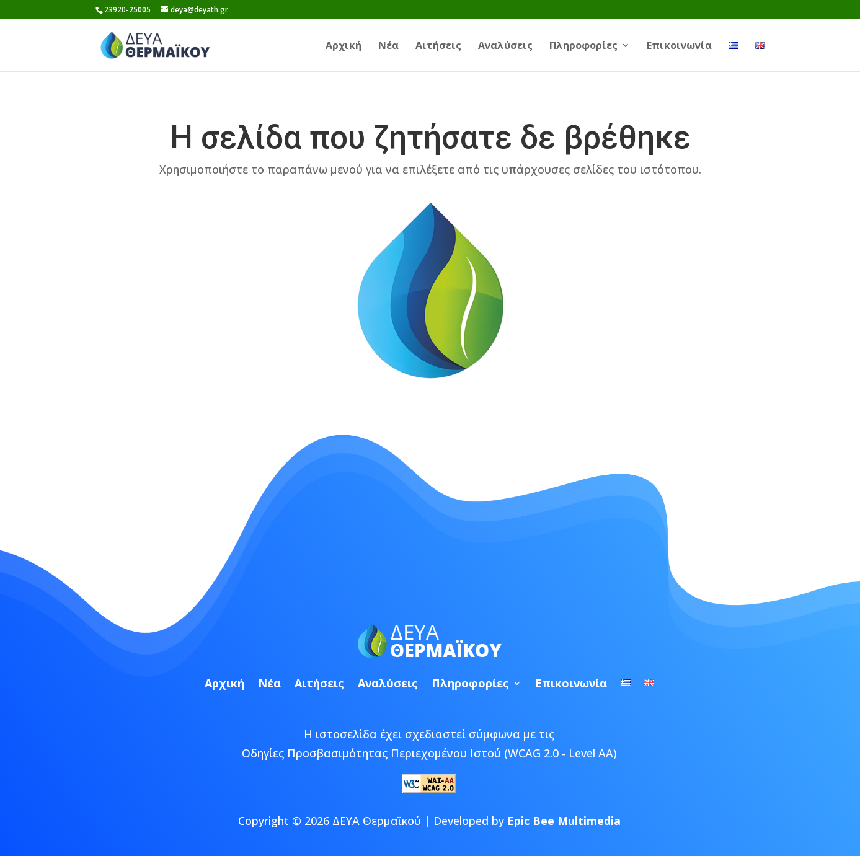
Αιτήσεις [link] (438, 46)
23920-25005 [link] (127, 9)
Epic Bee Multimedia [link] (564, 820)
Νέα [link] (388, 46)
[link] (161, 44)
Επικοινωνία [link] (679, 46)
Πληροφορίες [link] (583, 46)
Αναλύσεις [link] (505, 46)
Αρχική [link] (343, 46)
